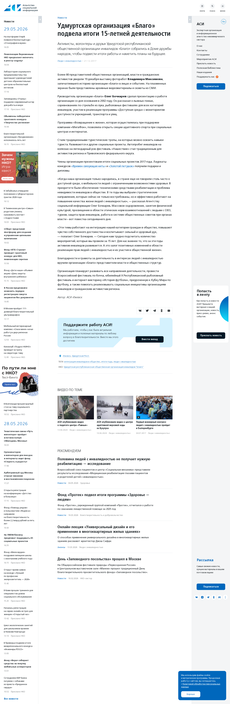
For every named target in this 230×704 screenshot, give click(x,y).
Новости (62, 17)
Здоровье (85, 483)
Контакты (202, 50)
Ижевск (67, 356)
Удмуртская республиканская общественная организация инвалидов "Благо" (104, 367)
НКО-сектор (86, 578)
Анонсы (61, 547)
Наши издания (204, 72)
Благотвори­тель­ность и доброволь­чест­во (101, 515)
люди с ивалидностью (124, 361)
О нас (199, 46)
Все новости (11, 698)
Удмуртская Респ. (80, 356)
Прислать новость (206, 63)
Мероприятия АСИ (206, 59)
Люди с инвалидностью (69, 61)
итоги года (106, 361)
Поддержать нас (206, 76)
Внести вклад (149, 339)
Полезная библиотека (208, 68)
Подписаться (211, 86)
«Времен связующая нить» (88, 166)
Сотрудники (203, 54)
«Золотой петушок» (121, 166)
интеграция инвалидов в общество (82, 361)
